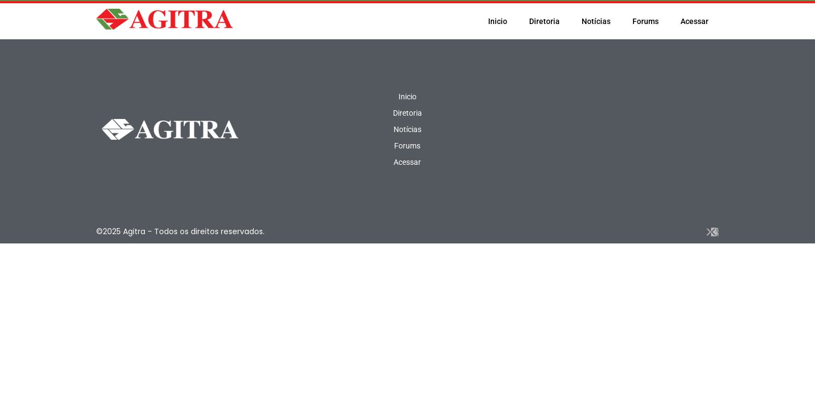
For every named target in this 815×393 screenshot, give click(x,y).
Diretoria (544, 21)
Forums (645, 21)
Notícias (596, 21)
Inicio (497, 21)
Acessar (694, 21)
